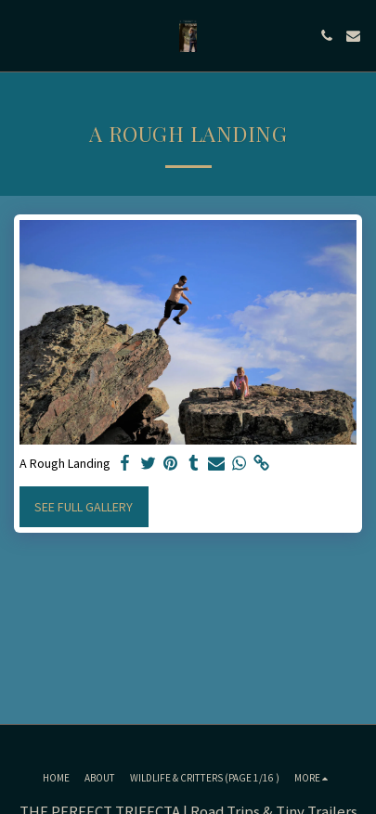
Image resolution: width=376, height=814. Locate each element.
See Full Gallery (83, 506)
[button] (20, 35)
